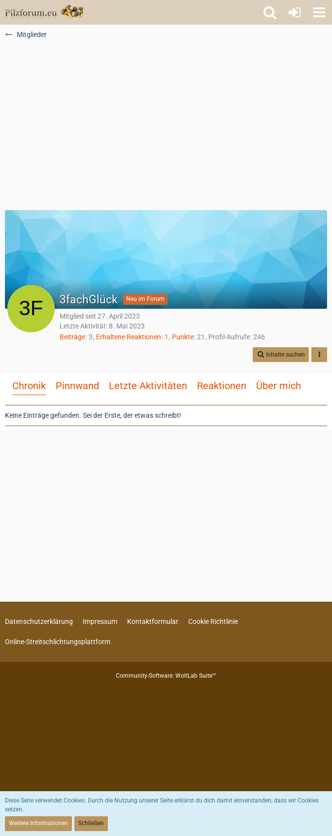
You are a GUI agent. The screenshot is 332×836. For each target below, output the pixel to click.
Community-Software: (166, 675)
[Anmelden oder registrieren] (294, 12)
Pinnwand (77, 386)
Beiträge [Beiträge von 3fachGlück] (72, 337)
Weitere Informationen (38, 823)
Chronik (29, 386)
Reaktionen (221, 386)
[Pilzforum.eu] (44, 12)
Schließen (91, 823)
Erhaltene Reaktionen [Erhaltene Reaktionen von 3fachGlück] (128, 337)
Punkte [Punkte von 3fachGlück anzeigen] (183, 337)
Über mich (278, 386)
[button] (319, 12)
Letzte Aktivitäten (148, 386)
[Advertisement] (166, 129)
